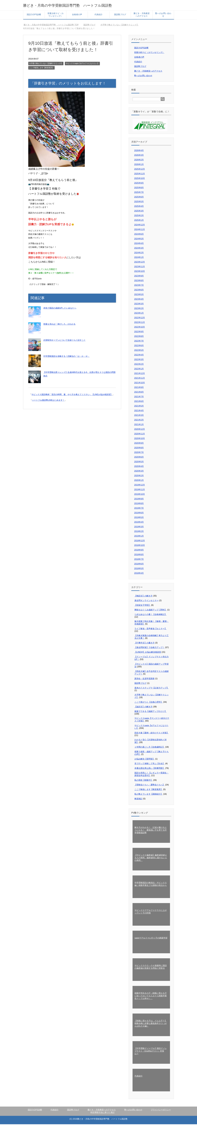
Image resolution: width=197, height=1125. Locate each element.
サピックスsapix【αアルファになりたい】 (82, 64)
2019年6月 (139, 513)
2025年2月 (139, 216)
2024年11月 (139, 230)
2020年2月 (139, 476)
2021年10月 (139, 383)
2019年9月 (139, 499)
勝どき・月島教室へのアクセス (142, 15)
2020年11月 (139, 434)
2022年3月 (139, 360)
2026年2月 (139, 160)
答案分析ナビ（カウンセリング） (55, 15)
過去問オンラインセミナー (146, 601)
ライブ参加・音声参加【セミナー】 (150, 629)
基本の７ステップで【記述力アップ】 (151, 689)
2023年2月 (139, 309)
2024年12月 (139, 225)
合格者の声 (77, 15)
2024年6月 (139, 235)
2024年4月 (139, 244)
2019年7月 (139, 509)
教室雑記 (138, 799)
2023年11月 (139, 267)
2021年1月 (139, 425)
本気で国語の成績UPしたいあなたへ (59, 309)
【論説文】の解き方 (143, 707)
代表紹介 (98, 15)
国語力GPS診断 (34, 15)
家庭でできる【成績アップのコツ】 (150, 712)
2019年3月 (139, 527)
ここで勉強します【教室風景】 (41, 68)
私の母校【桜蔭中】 (143, 781)
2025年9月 (139, 184)
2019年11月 (139, 490)
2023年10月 (139, 272)
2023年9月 (139, 277)
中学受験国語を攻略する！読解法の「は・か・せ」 (66, 357)
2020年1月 (139, 481)
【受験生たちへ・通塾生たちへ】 (149, 785)
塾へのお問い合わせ (163, 15)
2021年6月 (139, 402)
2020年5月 (139, 462)
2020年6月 (139, 458)
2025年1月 (139, 221)
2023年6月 (139, 290)
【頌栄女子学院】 (142, 606)
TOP (51, 25)
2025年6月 (139, 198)
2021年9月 (139, 388)
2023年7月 (139, 286)
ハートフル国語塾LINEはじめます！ (48, 401)
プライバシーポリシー (161, 1110)
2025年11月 (139, 174)
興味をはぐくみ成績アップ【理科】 (150, 610)
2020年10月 (139, 439)
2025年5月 (139, 202)
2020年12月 (139, 430)
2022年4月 (139, 355)
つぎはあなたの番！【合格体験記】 (150, 615)
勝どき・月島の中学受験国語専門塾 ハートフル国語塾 (80, 5)
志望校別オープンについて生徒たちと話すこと (64, 341)
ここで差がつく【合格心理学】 (148, 703)
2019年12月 (139, 486)
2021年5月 (139, 407)
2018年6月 (139, 565)
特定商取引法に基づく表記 (102, 1113)
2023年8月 (139, 281)
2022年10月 (139, 328)
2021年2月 (139, 421)
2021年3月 (139, 416)
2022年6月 (139, 346)
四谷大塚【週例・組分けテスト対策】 (151, 733)
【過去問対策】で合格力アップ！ (149, 648)
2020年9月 (139, 444)
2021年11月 (139, 379)
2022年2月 (139, 365)
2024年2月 (139, 253)
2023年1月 (139, 314)
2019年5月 (139, 518)
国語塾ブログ (120, 15)
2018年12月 (139, 541)
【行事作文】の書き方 (144, 643)
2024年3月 (139, 249)
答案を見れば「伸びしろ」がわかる (59, 325)
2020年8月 (139, 448)
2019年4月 (139, 523)
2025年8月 (139, 188)
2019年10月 (139, 495)
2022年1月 (139, 369)
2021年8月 (139, 393)
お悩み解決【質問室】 (144, 760)
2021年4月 (139, 411)
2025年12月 (139, 170)
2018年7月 (139, 560)
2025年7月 (139, 193)
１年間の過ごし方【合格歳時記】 (149, 748)
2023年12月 (139, 263)
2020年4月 (139, 467)
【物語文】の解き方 (143, 597)
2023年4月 (139, 300)
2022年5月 (139, 351)
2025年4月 (139, 207)
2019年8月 (139, 504)
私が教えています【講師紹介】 (148, 795)
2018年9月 (139, 551)
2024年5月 (139, 239)
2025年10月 (139, 179)
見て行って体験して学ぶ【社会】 (149, 764)
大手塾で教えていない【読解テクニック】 (46, 64)
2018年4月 (139, 574)
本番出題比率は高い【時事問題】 (149, 769)
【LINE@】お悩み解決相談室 (147, 653)
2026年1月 (139, 165)
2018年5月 (139, 569)
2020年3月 (139, 472)
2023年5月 (139, 295)
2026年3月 (139, 156)
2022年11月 (139, 323)
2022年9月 (139, 332)
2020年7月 (139, 453)
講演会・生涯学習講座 (144, 679)
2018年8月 (139, 555)
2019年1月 (139, 537)
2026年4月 (139, 151)
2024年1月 (139, 258)
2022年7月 (139, 342)
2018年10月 (139, 546)
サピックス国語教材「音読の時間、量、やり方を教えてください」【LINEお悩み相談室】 (71, 395)
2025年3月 (139, 212)
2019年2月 (139, 532)
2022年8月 (139, 337)
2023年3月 (139, 304)
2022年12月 (139, 318)
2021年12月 (139, 374)
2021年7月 (139, 397)
